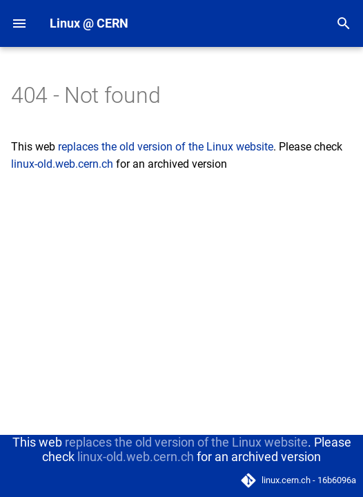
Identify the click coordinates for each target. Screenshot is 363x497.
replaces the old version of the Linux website (165, 146)
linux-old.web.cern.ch (62, 163)
